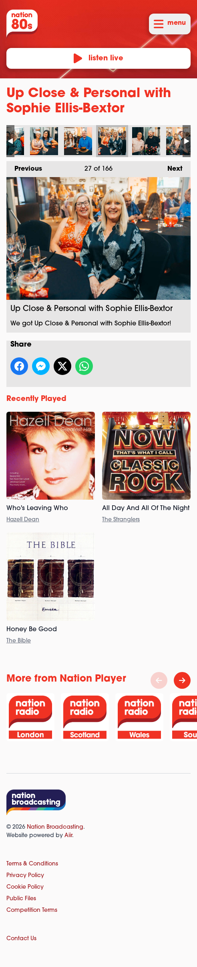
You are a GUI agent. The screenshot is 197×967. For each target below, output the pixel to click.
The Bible (18, 641)
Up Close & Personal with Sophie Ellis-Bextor (44, 141)
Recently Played (36, 399)
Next (171, 166)
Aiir (68, 836)
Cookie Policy (25, 887)
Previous (24, 166)
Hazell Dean (22, 520)
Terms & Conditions (32, 864)
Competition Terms (31, 910)
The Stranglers (121, 520)
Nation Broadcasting (55, 827)
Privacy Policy (25, 876)
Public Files (21, 899)
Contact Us (21, 939)
